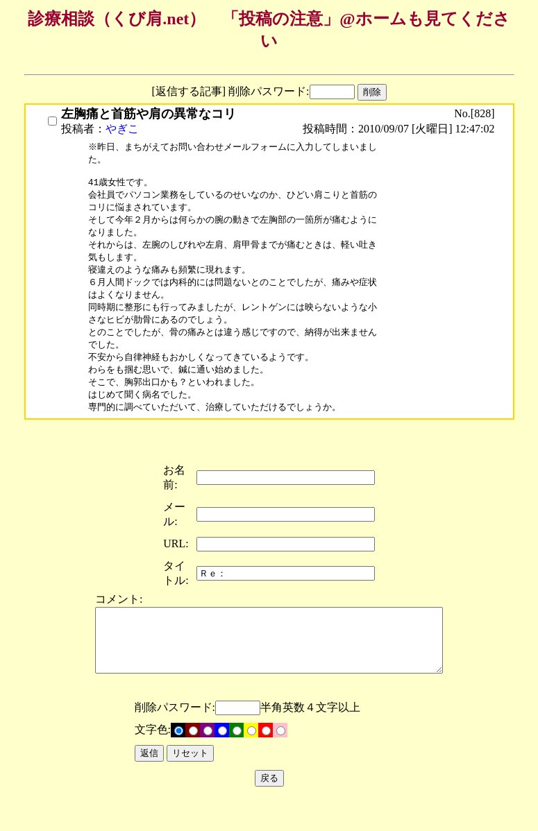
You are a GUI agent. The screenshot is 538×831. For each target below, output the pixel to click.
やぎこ (122, 129)
